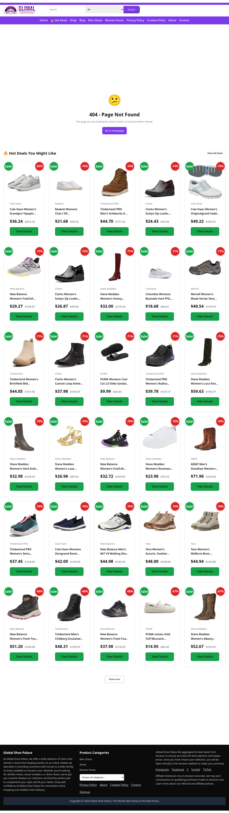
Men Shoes (95, 20)
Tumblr (195, 772)
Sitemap (85, 794)
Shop (73, 20)
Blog (82, 20)
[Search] (66, 9)
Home (44, 20)
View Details (24, 234)
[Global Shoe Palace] (19, 9)
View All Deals (212, 155)
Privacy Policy (135, 20)
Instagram (162, 772)
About (172, 20)
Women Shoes (114, 20)
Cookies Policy (156, 20)
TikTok (207, 772)
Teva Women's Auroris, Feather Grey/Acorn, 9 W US (158, 556)
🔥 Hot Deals (58, 20)
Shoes (83, 767)
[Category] (104, 9)
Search (131, 9)
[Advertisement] (115, 53)
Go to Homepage (114, 131)
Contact (184, 20)
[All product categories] (102, 779)
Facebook (178, 772)
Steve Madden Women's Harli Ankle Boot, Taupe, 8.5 (23, 471)
